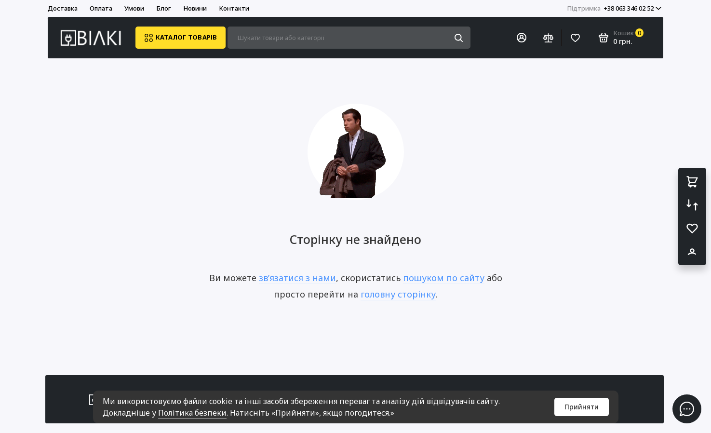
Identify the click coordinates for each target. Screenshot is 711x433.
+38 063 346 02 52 (614, 8)
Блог (163, 8)
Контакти (234, 8)
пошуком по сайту (443, 278)
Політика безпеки (192, 412)
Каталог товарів (180, 38)
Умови (134, 8)
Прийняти (581, 406)
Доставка (63, 8)
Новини (195, 8)
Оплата (101, 8)
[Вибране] (575, 38)
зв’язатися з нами (297, 278)
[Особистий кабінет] (521, 38)
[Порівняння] (548, 38)
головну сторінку (398, 294)
